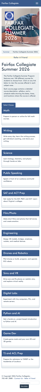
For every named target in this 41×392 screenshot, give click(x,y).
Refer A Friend (20, 57)
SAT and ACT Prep (14, 193)
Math (6, 110)
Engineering (10, 233)
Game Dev (9, 333)
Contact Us (18, 378)
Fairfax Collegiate (10, 3)
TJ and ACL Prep (13, 353)
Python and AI (11, 313)
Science (7, 152)
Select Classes (8, 105)
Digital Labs (10, 293)
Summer (6, 52)
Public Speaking (12, 173)
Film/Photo (9, 213)
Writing (7, 130)
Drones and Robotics (15, 253)
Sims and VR (10, 273)
